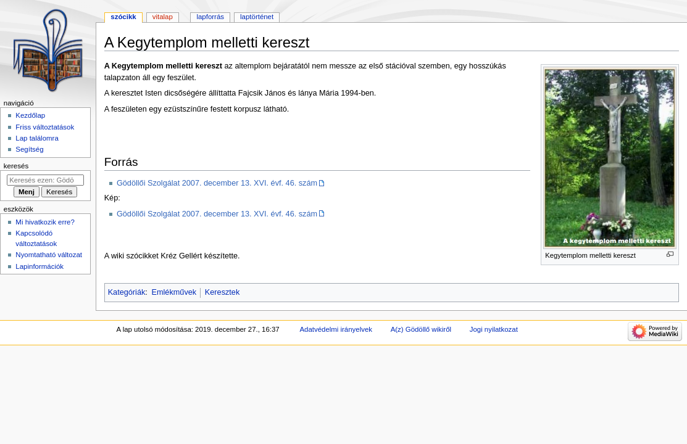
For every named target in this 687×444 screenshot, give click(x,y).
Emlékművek (174, 292)
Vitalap (162, 16)
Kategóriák (127, 292)
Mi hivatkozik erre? (44, 222)
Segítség (29, 149)
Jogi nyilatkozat (494, 329)
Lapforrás (210, 16)
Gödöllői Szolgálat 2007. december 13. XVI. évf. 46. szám (217, 183)
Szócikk (123, 16)
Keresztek (222, 292)
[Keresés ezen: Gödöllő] (45, 180)
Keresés (16, 166)
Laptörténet (256, 16)
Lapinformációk (39, 266)
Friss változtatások (44, 127)
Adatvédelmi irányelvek (336, 329)
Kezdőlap (30, 115)
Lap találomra (36, 138)
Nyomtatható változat (48, 254)
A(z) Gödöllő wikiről (421, 329)
